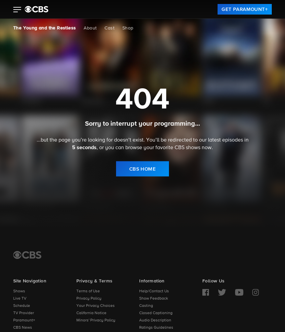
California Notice (91, 313)
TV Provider (23, 313)
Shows (19, 291)
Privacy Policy (89, 299)
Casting (146, 306)
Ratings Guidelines (156, 328)
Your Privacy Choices (95, 306)
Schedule (21, 306)
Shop (128, 28)
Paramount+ (24, 320)
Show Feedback (153, 299)
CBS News (22, 328)
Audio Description (155, 320)
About (90, 28)
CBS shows (187, 147)
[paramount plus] (36, 9)
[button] (17, 10)
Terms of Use (88, 291)
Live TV (19, 299)
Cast (109, 28)
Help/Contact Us (154, 291)
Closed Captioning (156, 313)
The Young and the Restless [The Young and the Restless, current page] (44, 28)
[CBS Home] (27, 255)
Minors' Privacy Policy (95, 320)
